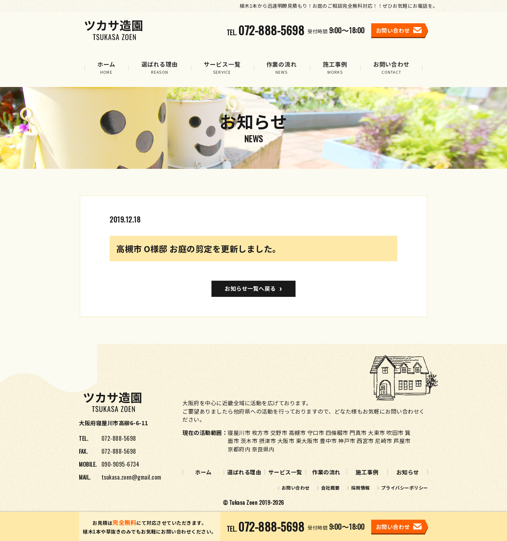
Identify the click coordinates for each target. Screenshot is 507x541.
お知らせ (407, 472)
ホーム (203, 472)
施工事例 (367, 472)
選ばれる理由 (244, 472)
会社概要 (330, 487)
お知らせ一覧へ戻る (250, 288)
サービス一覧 (285, 472)
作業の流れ (326, 472)
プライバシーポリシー (404, 487)
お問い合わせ (296, 487)
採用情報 (360, 487)
